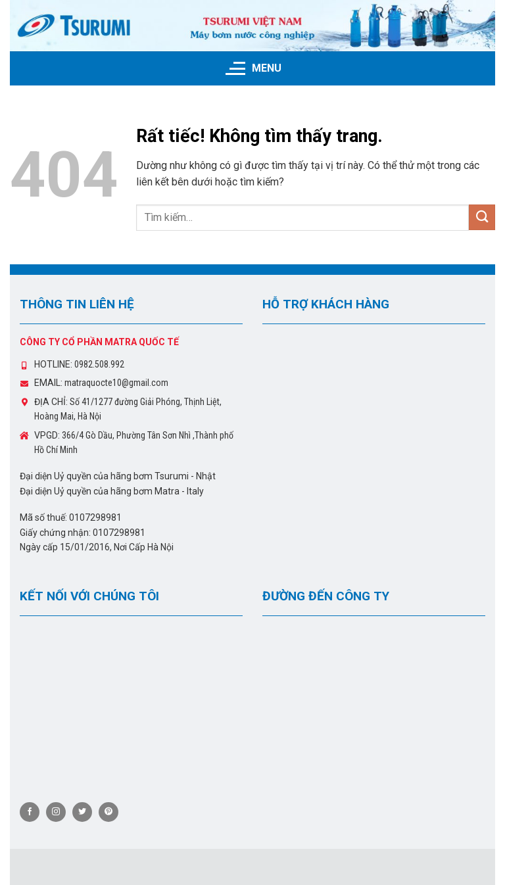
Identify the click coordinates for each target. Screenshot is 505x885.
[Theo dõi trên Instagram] (56, 812)
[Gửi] (482, 217)
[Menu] (252, 68)
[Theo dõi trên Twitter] (82, 812)
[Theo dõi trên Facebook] (29, 812)
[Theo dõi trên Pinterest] (108, 812)
